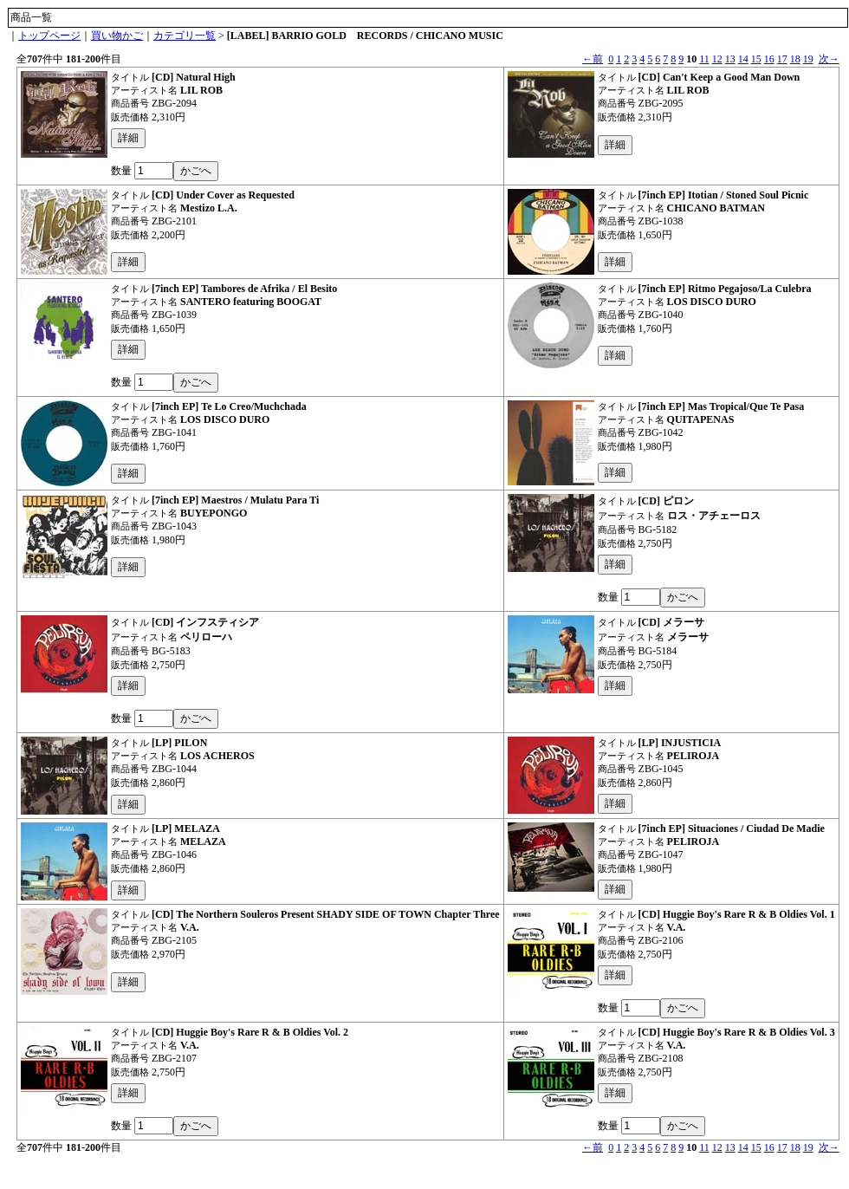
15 (756, 59)
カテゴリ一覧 (184, 35)
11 (704, 59)
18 (795, 59)
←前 (592, 59)
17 (782, 59)
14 (743, 59)
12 (717, 59)
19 (808, 59)
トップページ (49, 35)
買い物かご (117, 35)
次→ (829, 59)
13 (730, 59)
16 (769, 59)
